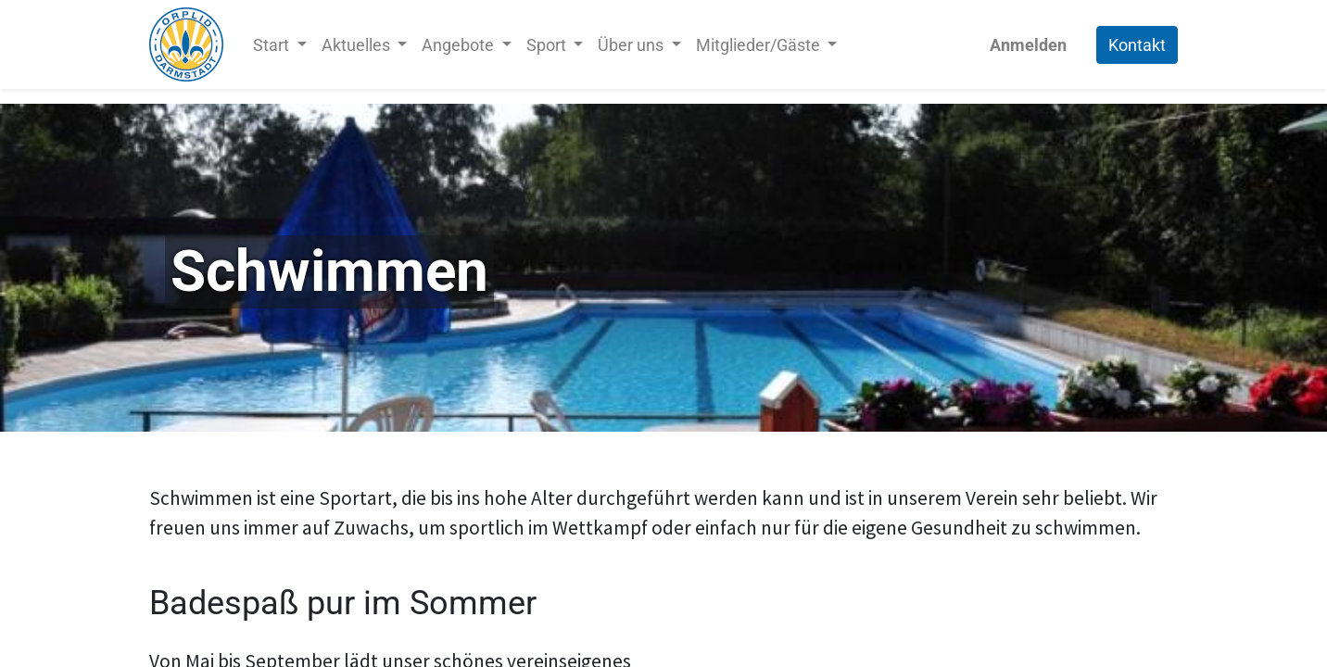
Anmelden (1028, 45)
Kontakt (1137, 45)
